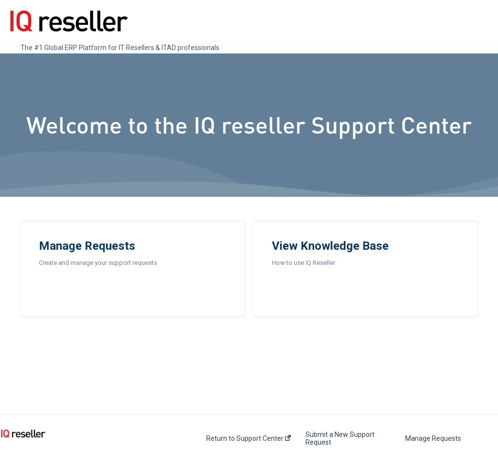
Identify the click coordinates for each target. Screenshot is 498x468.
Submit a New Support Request (339, 438)
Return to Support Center (248, 438)
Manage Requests (433, 438)
